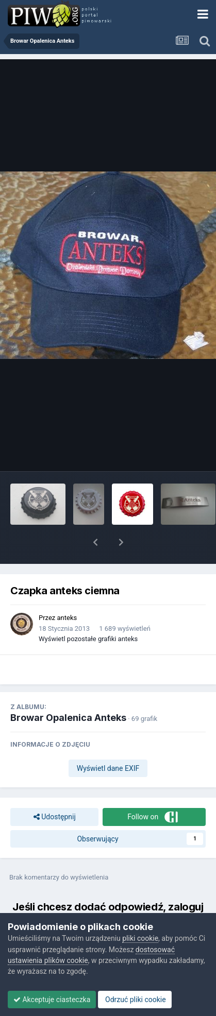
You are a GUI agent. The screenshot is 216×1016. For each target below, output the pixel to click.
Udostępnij (55, 816)
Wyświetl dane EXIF (108, 768)
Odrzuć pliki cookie (135, 999)
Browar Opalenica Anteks (68, 717)
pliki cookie (140, 938)
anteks (67, 618)
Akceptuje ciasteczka (51, 999)
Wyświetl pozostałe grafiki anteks (88, 639)
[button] (95, 542)
